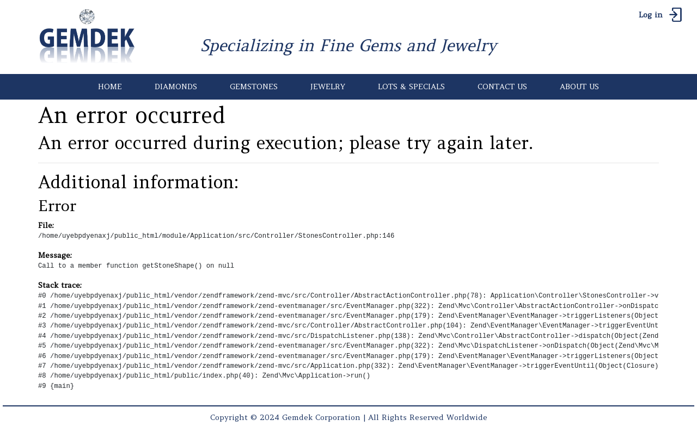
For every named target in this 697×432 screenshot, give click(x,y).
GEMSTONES (254, 86)
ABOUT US (579, 86)
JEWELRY (327, 86)
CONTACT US (502, 86)
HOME (110, 86)
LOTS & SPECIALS (411, 86)
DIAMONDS (176, 86)
